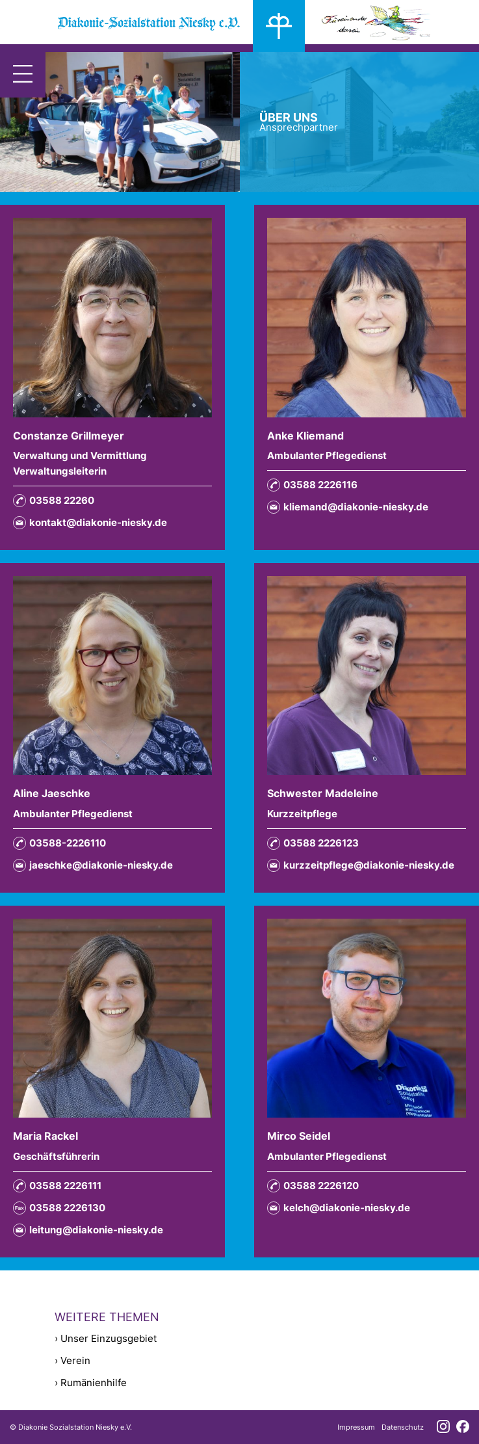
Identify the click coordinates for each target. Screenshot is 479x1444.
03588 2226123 (313, 843)
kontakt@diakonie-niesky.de (90, 522)
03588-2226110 (59, 843)
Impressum (356, 1427)
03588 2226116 (312, 485)
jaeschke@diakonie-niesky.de (93, 865)
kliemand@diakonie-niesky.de (347, 507)
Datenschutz (403, 1427)
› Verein (72, 1360)
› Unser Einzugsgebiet (106, 1338)
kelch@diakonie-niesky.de (338, 1207)
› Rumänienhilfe (91, 1382)
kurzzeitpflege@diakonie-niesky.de (360, 865)
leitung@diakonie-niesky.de (88, 1230)
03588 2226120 (313, 1185)
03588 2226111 (57, 1185)
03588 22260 (53, 500)
